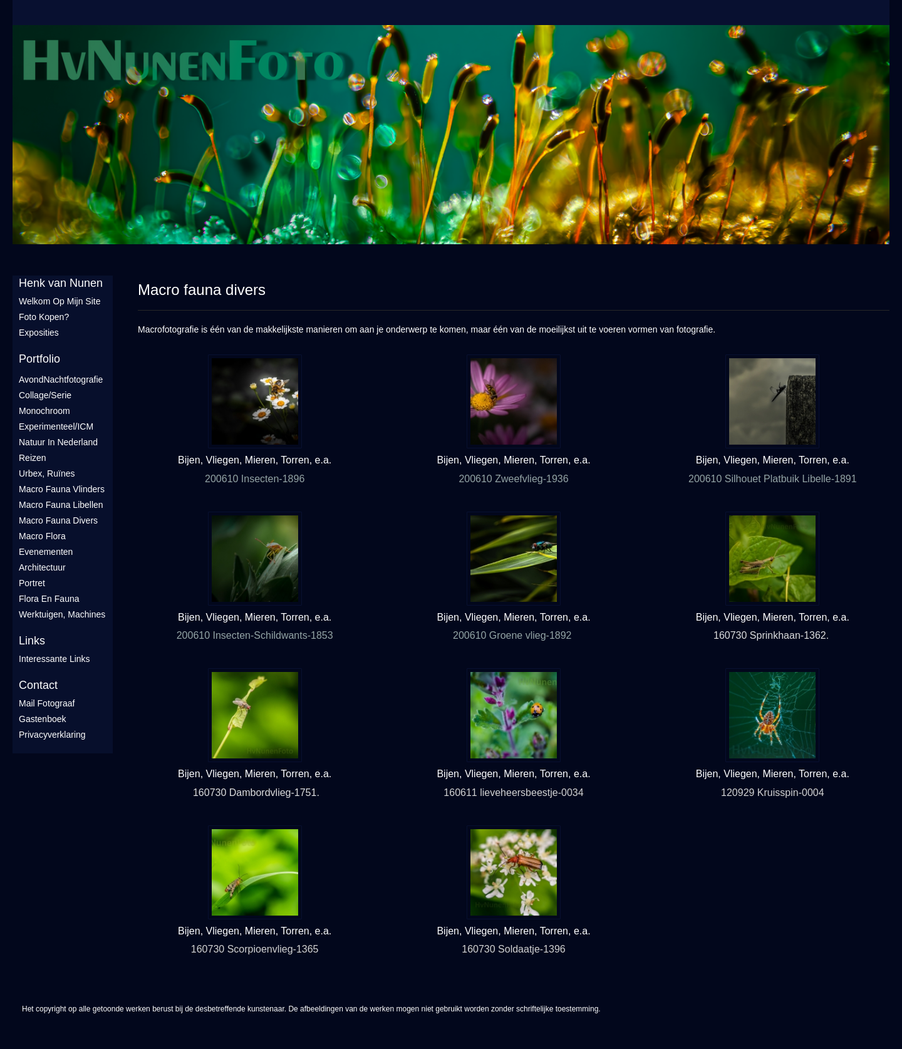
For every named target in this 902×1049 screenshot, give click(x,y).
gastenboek (42, 719)
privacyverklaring (52, 735)
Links (32, 640)
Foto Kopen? (44, 317)
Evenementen (46, 552)
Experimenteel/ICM (56, 426)
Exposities (39, 333)
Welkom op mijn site (59, 301)
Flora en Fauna (49, 599)
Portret (32, 583)
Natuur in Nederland (58, 442)
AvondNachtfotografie (61, 380)
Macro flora (42, 536)
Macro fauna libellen (61, 505)
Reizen (32, 458)
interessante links (54, 659)
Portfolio (39, 359)
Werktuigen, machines (62, 614)
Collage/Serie (45, 395)
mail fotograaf (47, 703)
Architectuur (42, 567)
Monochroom (44, 411)
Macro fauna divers (58, 520)
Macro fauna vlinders (62, 489)
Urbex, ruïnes (47, 473)
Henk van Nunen (61, 283)
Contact (38, 685)
